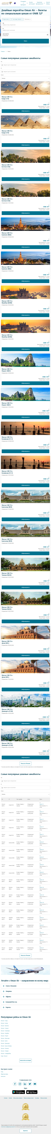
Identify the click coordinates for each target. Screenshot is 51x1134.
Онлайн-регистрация (32, 3)
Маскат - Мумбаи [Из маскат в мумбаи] (5, 1033)
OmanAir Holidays (48, 3)
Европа (6, 1007)
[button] (17, 19)
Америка (7, 991)
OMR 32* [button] (38, 13)
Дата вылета (6, 34)
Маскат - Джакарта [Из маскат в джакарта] (5, 1043)
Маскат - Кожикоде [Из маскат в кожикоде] (5, 1030)
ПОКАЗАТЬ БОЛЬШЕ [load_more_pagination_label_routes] (25, 1060)
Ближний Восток (9, 1002)
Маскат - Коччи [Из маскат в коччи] (4, 1023)
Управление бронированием (41, 3)
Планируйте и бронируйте (24, 3)
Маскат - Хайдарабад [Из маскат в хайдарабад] (6, 1053)
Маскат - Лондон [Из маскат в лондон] (4, 1051)
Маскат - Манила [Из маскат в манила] (5, 1048)
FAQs (2, 1071)
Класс (2, 75)
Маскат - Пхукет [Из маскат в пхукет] (4, 1035)
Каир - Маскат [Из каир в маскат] (4, 1056)
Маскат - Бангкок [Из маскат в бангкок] (5, 1025)
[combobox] (26, 65)
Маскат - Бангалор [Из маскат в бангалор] (5, 1038)
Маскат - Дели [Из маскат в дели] (4, 1041)
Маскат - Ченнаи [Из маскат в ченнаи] (4, 1028)
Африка (6, 996)
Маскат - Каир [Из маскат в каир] (4, 1020)
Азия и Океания (9, 986)
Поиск (25, 41)
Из (3, 23)
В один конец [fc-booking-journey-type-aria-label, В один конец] (6, 19)
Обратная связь (4, 1074)
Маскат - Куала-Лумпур (6, 1046)
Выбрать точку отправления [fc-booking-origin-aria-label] (9, 25)
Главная (3, 51)
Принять (25, 1130)
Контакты (3, 1076)
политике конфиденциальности (8, 1126)
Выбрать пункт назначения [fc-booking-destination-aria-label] (9, 30)
